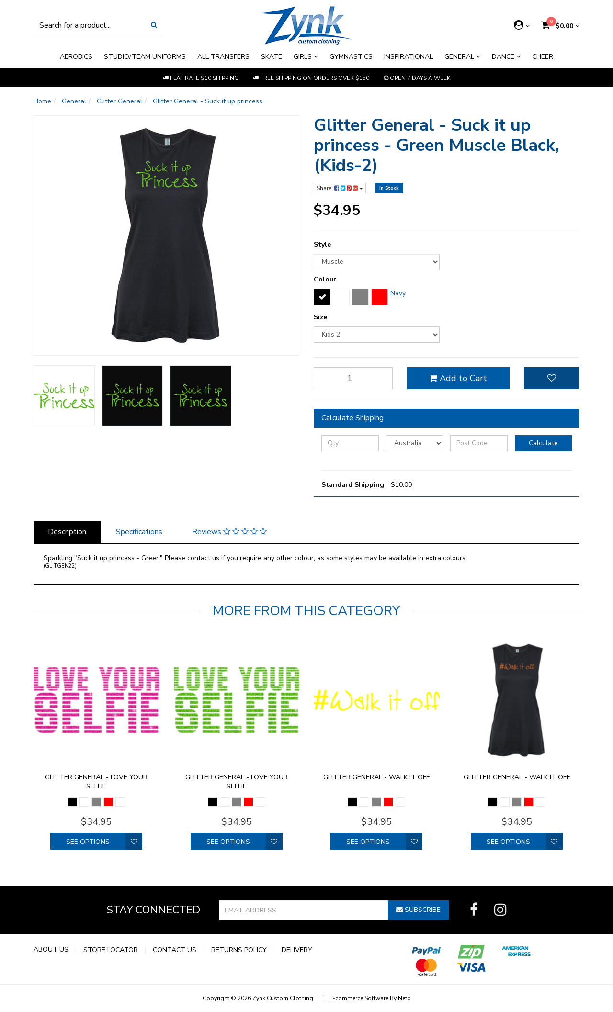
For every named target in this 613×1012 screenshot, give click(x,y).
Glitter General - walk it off (376, 777)
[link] (474, 910)
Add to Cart (458, 378)
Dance (506, 56)
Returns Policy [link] (239, 950)
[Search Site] (154, 25)
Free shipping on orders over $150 (311, 78)
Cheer (542, 56)
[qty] (353, 378)
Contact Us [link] (174, 950)
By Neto (370, 998)
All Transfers (223, 56)
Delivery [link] (297, 950)
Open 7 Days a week (417, 78)
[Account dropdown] (522, 25)
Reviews (229, 532)
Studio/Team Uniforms (145, 56)
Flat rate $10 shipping (200, 78)
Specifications (139, 532)
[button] (551, 378)
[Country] (414, 443)
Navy (398, 293)
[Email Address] (303, 910)
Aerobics (76, 56)
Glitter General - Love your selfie (96, 782)
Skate (271, 56)
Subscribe (418, 909)
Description (67, 532)
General (462, 56)
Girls (306, 56)
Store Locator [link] (110, 950)
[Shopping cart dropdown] (560, 26)
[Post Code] (479, 443)
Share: (340, 188)
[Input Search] (90, 25)
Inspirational (408, 56)
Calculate (543, 443)
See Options (88, 841)
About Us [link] (51, 949)
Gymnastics (351, 56)
